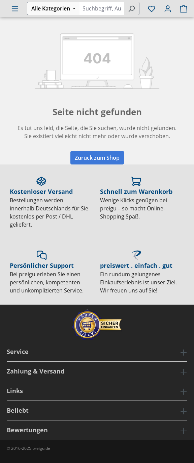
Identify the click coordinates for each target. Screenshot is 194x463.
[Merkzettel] (151, 8)
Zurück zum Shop (97, 157)
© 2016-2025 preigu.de (28, 448)
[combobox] (101, 8)
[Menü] (15, 8)
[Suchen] (131, 8)
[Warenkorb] (181, 8)
